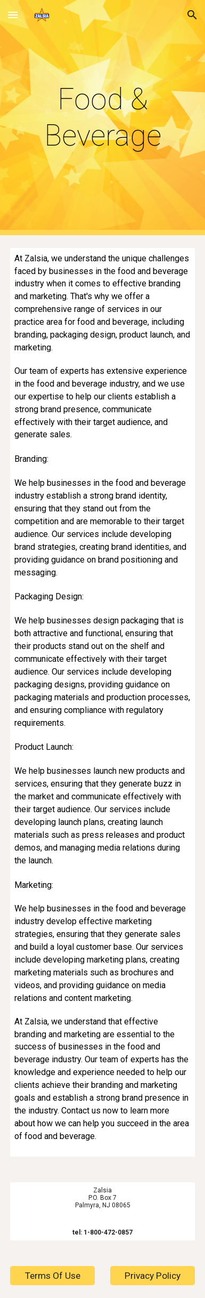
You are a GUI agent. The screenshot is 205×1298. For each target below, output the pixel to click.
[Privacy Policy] (152, 1276)
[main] (102, 117)
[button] (13, 14)
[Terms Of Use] (52, 1276)
